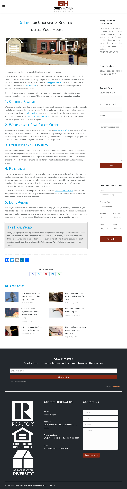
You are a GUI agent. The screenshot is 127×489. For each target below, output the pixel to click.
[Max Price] (117, 217)
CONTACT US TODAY (108, 52)
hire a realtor (30, 85)
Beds (102, 225)
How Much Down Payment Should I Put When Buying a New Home (30, 313)
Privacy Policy (43, 485)
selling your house (53, 82)
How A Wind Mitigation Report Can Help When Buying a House (30, 296)
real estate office (61, 130)
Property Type (105, 202)
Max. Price (116, 213)
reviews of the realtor (64, 190)
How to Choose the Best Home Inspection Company (75, 330)
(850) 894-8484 (113, 71)
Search (111, 239)
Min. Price (103, 213)
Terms (52, 485)
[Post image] (11, 297)
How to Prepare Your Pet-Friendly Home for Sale (74, 296)
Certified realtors (31, 113)
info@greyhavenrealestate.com (56, 448)
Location (103, 190)
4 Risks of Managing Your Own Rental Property (31, 328)
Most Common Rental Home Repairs (74, 310)
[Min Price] (104, 217)
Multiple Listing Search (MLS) (39, 116)
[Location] (111, 194)
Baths (115, 225)
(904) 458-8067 (110, 74)
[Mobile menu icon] (3, 6)
